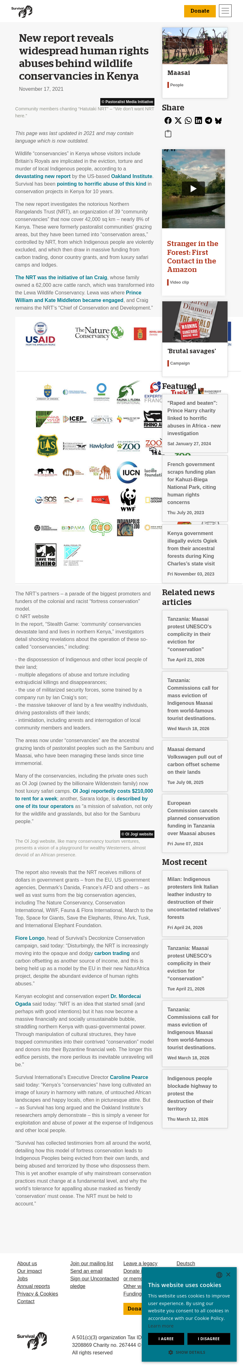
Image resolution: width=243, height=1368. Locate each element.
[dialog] (189, 1314)
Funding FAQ (138, 1294)
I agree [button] (166, 1338)
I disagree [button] (209, 1338)
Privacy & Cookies (37, 1294)
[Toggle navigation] (225, 10)
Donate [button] (199, 11)
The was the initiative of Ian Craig (61, 277)
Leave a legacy (140, 1263)
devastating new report (43, 176)
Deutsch (186, 1263)
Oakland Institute (131, 176)
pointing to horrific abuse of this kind (101, 184)
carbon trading (112, 953)
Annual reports (33, 1286)
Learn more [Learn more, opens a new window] (161, 1326)
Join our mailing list (91, 1263)
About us (27, 1263)
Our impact (29, 1271)
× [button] (228, 1274)
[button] (189, 1352)
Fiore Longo (29, 938)
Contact (25, 1301)
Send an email (86, 1271)
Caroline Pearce (129, 1077)
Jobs (22, 1278)
